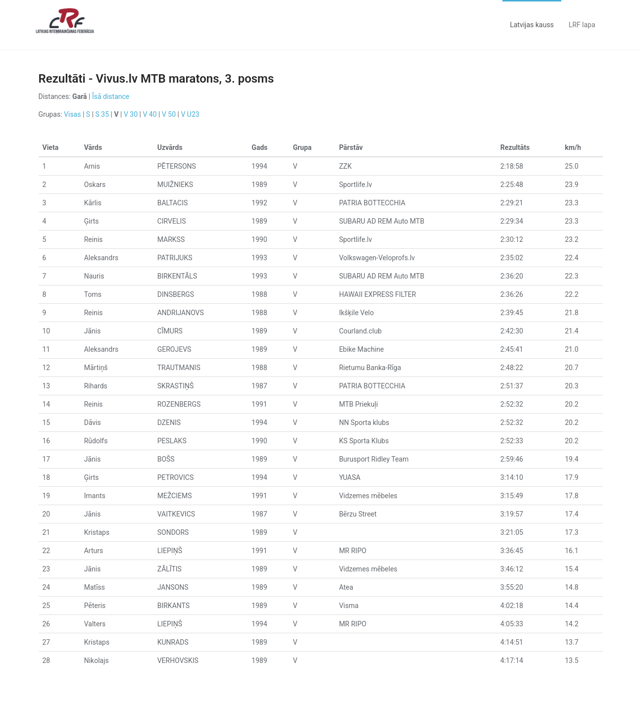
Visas (72, 114)
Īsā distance (110, 96)
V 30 (131, 114)
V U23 (190, 114)
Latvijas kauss (531, 25)
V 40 (149, 114)
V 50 (169, 114)
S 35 (102, 114)
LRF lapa (582, 25)
